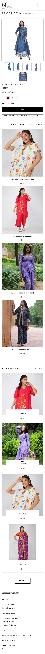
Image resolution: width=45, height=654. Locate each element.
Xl (18, 98)
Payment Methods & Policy (11, 618)
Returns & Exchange (9, 625)
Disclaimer (22, 115)
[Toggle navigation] (40, 5)
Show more (22, 581)
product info (8, 115)
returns (33, 115)
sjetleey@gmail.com (9, 608)
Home (20, 13)
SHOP (22, 183)
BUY (22, 109)
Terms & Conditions (8, 645)
